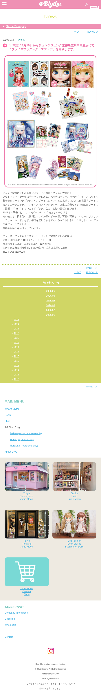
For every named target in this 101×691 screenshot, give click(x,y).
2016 (16, 361)
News (8, 415)
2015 (16, 365)
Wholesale (10, 624)
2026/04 (50, 300)
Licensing (10, 618)
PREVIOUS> (92, 32)
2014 (16, 370)
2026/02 (50, 310)
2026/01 (50, 314)
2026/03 (50, 305)
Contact (9, 636)
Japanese (94, 7)
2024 (16, 324)
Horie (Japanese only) (22, 439)
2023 (16, 328)
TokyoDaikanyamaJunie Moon (27, 481)
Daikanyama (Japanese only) (26, 433)
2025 (16, 319)
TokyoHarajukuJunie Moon (27, 529)
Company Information (16, 612)
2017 (16, 356)
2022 (16, 333)
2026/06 (50, 291)
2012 (16, 379)
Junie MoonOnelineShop (27, 576)
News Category (16, 26)
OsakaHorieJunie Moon (74, 481)
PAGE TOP (92, 268)
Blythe (50, 4)
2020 (16, 342)
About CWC (11, 451)
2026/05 (50, 295)
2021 (16, 338)
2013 (16, 374)
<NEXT (77, 32)
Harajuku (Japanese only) (24, 445)
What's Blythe (12, 408)
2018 (16, 351)
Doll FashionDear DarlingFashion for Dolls (74, 529)
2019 (16, 347)
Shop (7, 421)
